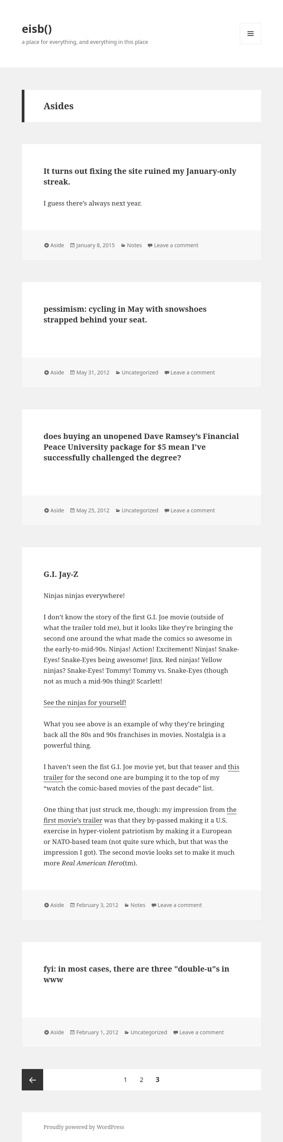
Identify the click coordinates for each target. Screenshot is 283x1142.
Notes (134, 245)
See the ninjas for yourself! (85, 702)
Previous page (32, 1079)
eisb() (37, 28)
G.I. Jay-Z (61, 574)
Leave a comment (176, 245)
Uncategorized (140, 372)
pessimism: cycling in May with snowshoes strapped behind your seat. (125, 314)
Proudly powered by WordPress (84, 1127)
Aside (57, 245)
